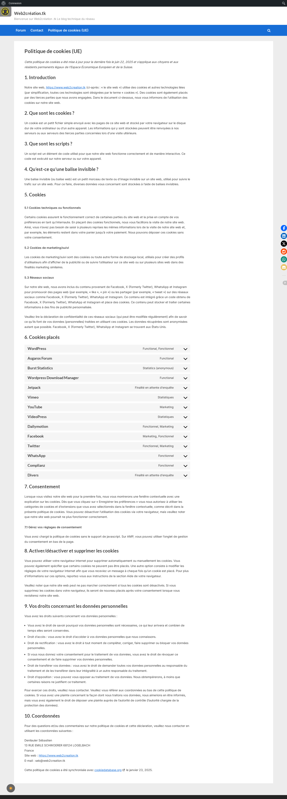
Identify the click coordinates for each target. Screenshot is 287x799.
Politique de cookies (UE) (68, 30)
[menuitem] (3, 3)
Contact (36, 30)
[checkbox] (11, 788)
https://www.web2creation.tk (66, 87)
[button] (284, 228)
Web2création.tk (30, 13)
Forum (21, 30)
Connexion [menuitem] (15, 3)
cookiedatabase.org (108, 770)
